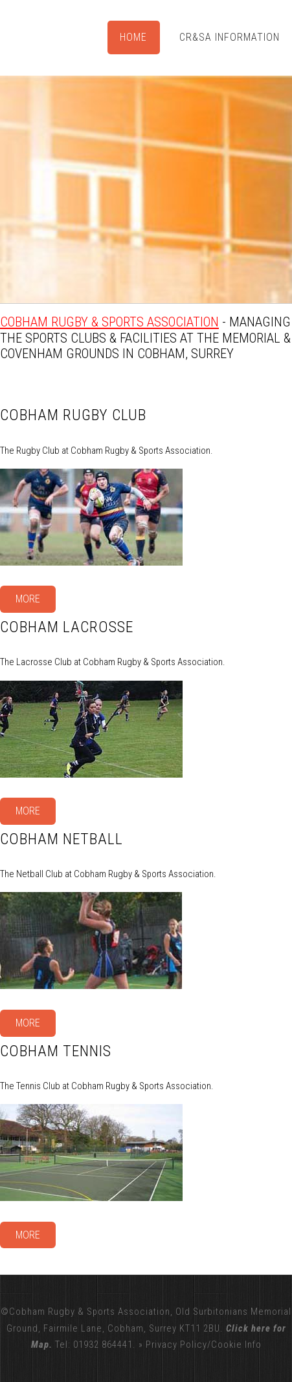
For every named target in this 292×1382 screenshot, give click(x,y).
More (28, 599)
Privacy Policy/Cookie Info (204, 1344)
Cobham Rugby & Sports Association (109, 322)
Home (133, 37)
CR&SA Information (229, 37)
